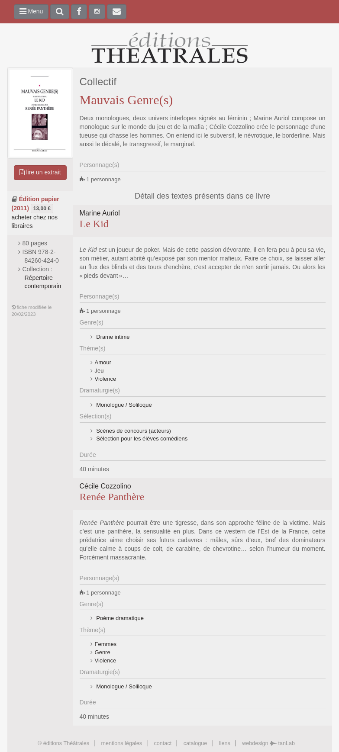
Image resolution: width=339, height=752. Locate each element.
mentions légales (121, 743)
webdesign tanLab (268, 743)
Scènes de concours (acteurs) (133, 430)
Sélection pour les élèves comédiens (141, 438)
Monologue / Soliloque (123, 405)
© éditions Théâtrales (63, 743)
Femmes (106, 644)
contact (163, 743)
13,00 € (42, 209)
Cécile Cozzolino (105, 486)
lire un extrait (40, 172)
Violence (105, 379)
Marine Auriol (100, 213)
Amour (103, 362)
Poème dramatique (119, 618)
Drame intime (112, 337)
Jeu (99, 370)
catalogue (195, 743)
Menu (31, 11)
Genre (102, 652)
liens (224, 743)
